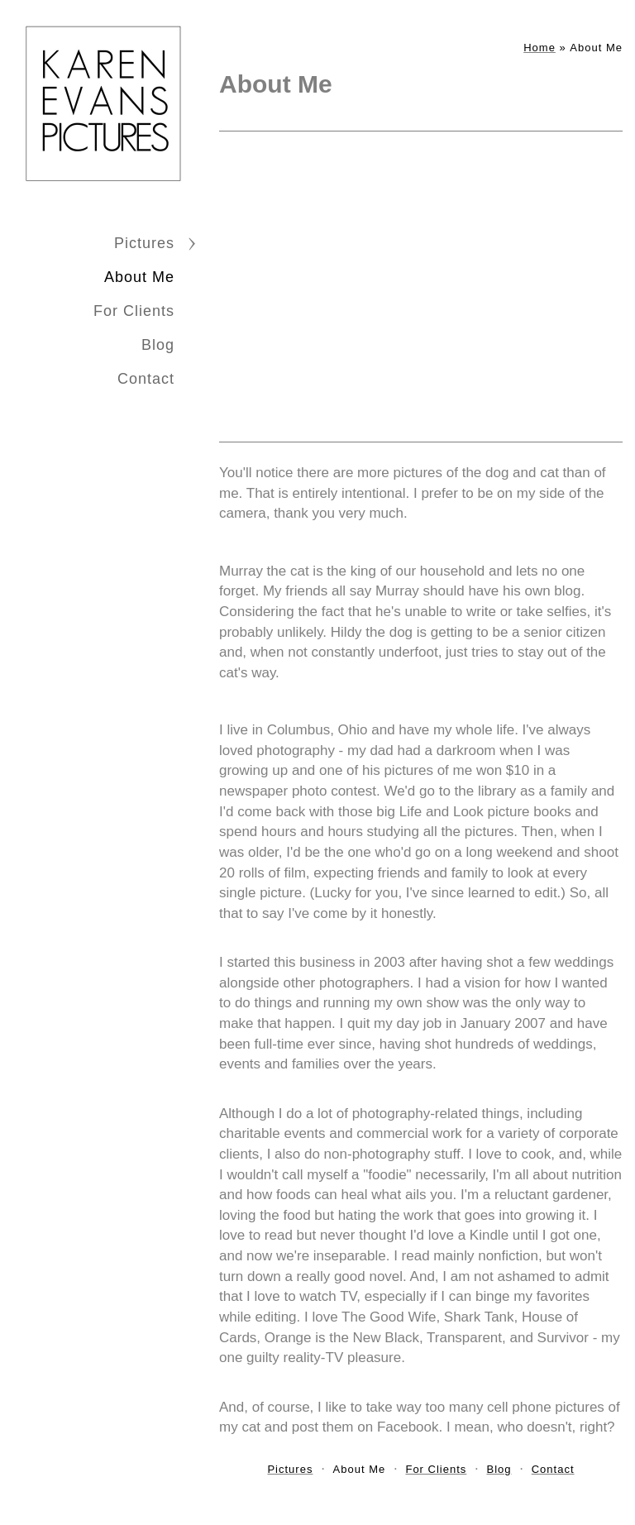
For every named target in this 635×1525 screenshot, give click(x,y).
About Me (139, 277)
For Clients (133, 311)
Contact (145, 378)
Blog (157, 345)
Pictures (144, 243)
